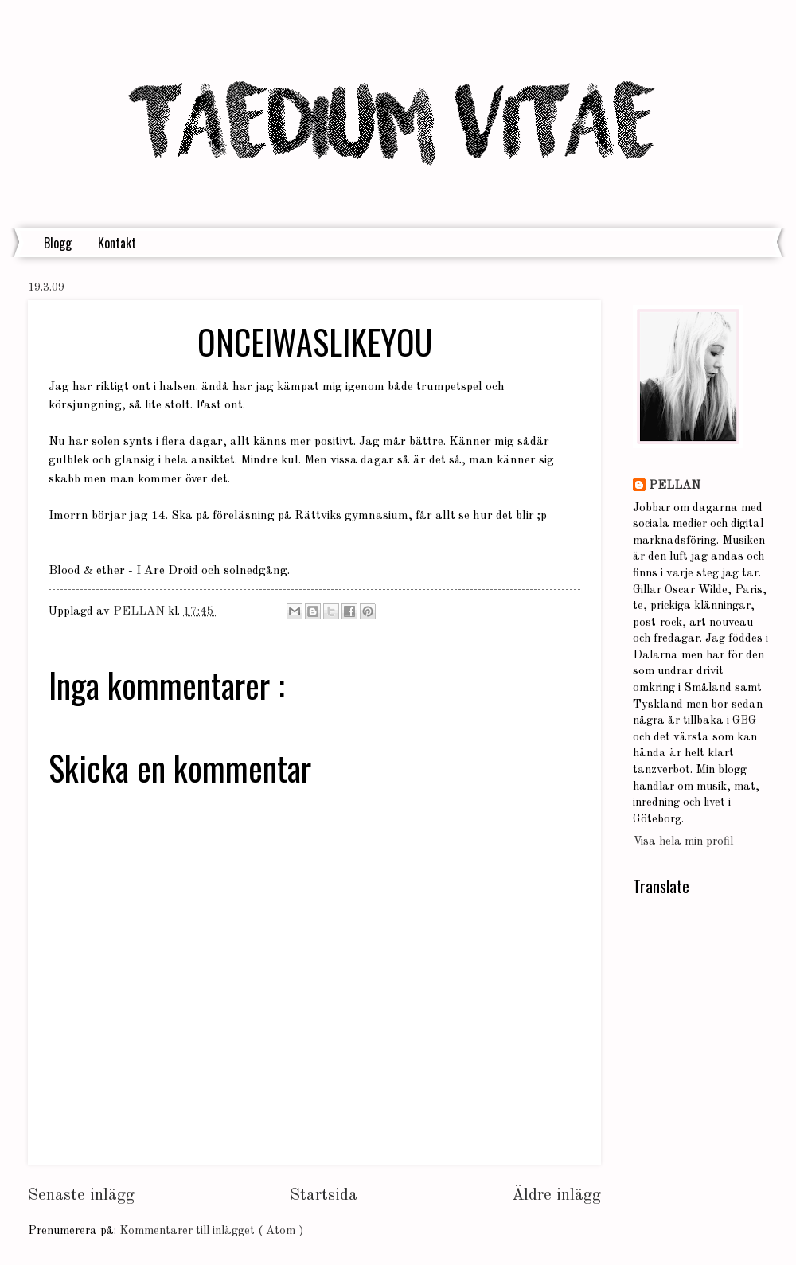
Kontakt (117, 242)
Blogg (58, 242)
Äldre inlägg (556, 1195)
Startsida (323, 1195)
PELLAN (674, 486)
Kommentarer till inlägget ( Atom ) (211, 1231)
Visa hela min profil (683, 842)
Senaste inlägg (81, 1195)
